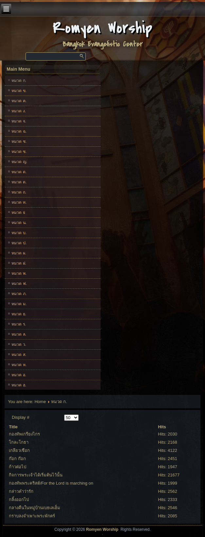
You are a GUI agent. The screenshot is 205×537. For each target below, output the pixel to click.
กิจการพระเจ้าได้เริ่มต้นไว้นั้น (36, 474)
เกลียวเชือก (19, 450)
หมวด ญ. (19, 161)
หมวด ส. (18, 354)
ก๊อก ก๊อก (17, 458)
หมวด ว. (18, 344)
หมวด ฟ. (19, 283)
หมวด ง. (18, 111)
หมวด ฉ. (19, 131)
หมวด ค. (19, 101)
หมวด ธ (18, 212)
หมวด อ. (18, 375)
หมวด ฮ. (18, 385)
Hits (162, 426)
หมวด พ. (19, 273)
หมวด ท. (19, 202)
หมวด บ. (19, 233)
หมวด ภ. (19, 293)
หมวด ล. (18, 334)
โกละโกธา (18, 442)
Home (40, 401)
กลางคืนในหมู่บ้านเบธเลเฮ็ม (34, 507)
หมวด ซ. (19, 151)
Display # (20, 417)
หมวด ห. (19, 364)
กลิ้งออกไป (19, 499)
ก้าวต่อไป (17, 466)
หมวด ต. (19, 182)
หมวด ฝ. (18, 263)
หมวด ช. (19, 141)
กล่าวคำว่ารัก (21, 491)
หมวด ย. (18, 314)
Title (13, 426)
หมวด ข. (19, 90)
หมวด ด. (19, 172)
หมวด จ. (18, 121)
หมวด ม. (19, 304)
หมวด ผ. (18, 253)
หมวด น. (19, 222)
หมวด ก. (18, 80)
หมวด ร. (18, 324)
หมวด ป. (19, 243)
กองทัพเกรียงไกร (24, 434)
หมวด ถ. (18, 192)
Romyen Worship (103, 28)
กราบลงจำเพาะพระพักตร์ (32, 515)
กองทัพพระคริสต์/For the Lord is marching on (51, 483)
